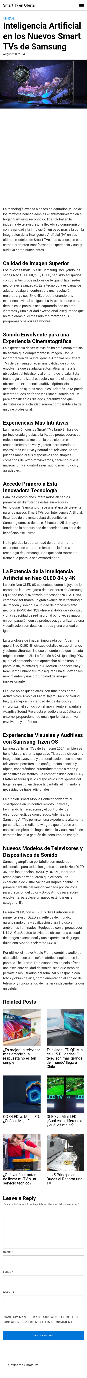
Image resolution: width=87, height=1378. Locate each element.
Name (8, 1252)
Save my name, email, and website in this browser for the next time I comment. (41, 1319)
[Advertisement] (43, 158)
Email (8, 1272)
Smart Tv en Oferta (19, 5)
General (9, 18)
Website (9, 1291)
